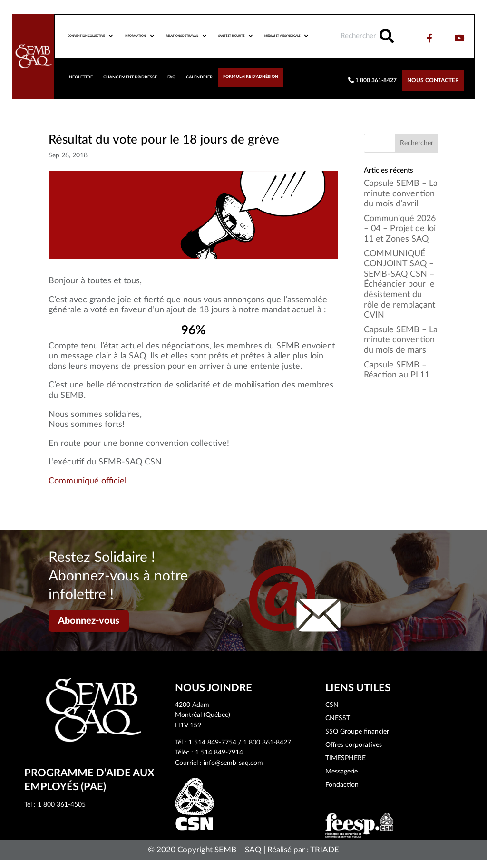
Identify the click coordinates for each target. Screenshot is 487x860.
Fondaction (342, 785)
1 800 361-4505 (62, 805)
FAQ (171, 77)
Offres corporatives (353, 745)
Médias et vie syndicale (282, 35)
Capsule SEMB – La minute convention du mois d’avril (401, 193)
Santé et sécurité (231, 35)
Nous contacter (433, 80)
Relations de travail (182, 35)
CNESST (337, 718)
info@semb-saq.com (233, 763)
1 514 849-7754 (212, 742)
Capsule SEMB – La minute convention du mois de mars (401, 340)
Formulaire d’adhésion (250, 77)
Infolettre (80, 77)
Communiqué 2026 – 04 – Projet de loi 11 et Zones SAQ (400, 228)
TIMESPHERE (345, 758)
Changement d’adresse (130, 77)
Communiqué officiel (88, 481)
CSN (332, 705)
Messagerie (341, 771)
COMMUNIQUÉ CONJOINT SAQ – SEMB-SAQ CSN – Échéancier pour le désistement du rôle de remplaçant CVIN (399, 285)
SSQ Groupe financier (357, 731)
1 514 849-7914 (219, 752)
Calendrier (199, 77)
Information (135, 35)
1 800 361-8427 (372, 80)
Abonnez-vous (88, 621)
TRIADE (324, 850)
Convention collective (86, 35)
